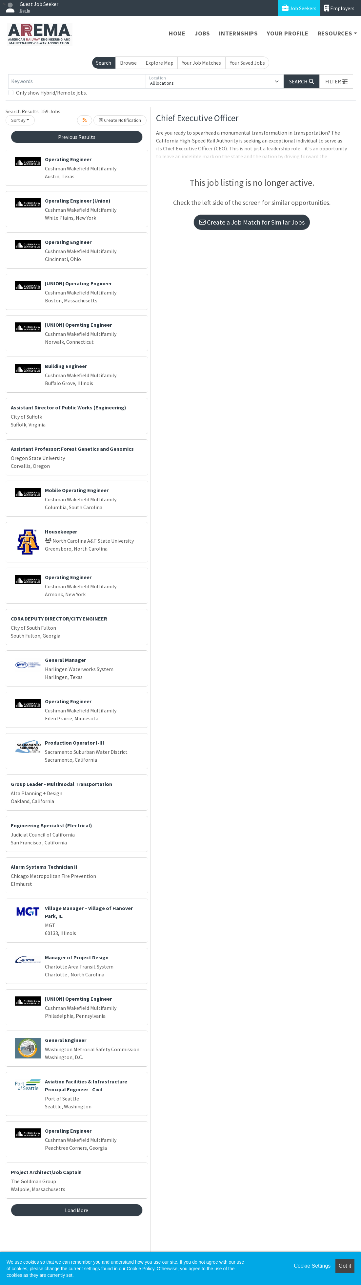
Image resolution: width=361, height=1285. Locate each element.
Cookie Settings (312, 1266)
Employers (339, 8)
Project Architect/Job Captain (46, 1172)
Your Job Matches (201, 62)
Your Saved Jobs (247, 62)
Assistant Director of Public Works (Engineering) (68, 407)
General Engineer (65, 1040)
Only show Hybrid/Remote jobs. (51, 92)
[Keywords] (77, 81)
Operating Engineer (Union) (77, 200)
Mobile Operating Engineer (77, 490)
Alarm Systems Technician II (44, 866)
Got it (345, 1266)
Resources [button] (335, 33)
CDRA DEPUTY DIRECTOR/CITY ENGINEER (59, 618)
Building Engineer (66, 366)
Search (103, 62)
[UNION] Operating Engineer (78, 283)
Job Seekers (299, 8)
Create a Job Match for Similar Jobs (252, 222)
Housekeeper (61, 531)
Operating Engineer (68, 159)
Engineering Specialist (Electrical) (51, 825)
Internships (238, 33)
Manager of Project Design (77, 957)
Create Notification (120, 120)
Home (177, 33)
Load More (76, 1210)
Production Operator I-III (74, 742)
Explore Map (159, 62)
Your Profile (288, 33)
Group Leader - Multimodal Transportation (61, 784)
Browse (128, 62)
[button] (336, 81)
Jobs (202, 33)
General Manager (65, 660)
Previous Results (76, 137)
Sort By (18, 120)
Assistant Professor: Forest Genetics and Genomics (72, 449)
